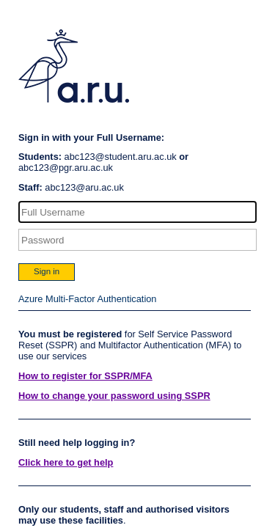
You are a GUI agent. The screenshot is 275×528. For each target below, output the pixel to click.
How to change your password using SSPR (114, 395)
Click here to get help (65, 462)
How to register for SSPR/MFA (85, 375)
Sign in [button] (46, 271)
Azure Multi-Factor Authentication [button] (87, 298)
